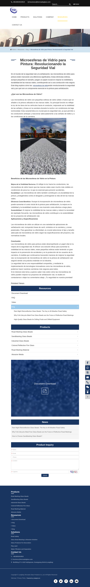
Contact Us (17, 25)
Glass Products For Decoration (21, 543)
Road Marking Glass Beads (22, 332)
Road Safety (15, 536)
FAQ (13, 298)
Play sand (14, 546)
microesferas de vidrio (40, 85)
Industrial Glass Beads (20, 341)
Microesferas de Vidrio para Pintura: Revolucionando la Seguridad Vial (51, 49)
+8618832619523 (18, 556)
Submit (45, 475)
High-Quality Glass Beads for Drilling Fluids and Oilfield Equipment (37, 319)
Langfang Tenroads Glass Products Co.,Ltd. (32, 574)
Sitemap (13, 578)
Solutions (37, 17)
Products (25, 17)
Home (14, 17)
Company (50, 17)
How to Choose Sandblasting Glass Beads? (27, 436)
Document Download (20, 293)
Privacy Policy (21, 578)
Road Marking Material (20, 350)
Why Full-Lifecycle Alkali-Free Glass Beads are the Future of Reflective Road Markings (44, 315)
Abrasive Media (18, 354)
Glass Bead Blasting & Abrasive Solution (24, 539)
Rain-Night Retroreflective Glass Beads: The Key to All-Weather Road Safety (40, 311)
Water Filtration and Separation (21, 549)
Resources (62, 17)
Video (14, 302)
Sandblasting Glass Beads (22, 336)
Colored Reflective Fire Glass (23, 345)
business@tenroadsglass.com (39, 2)
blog (27, 49)
